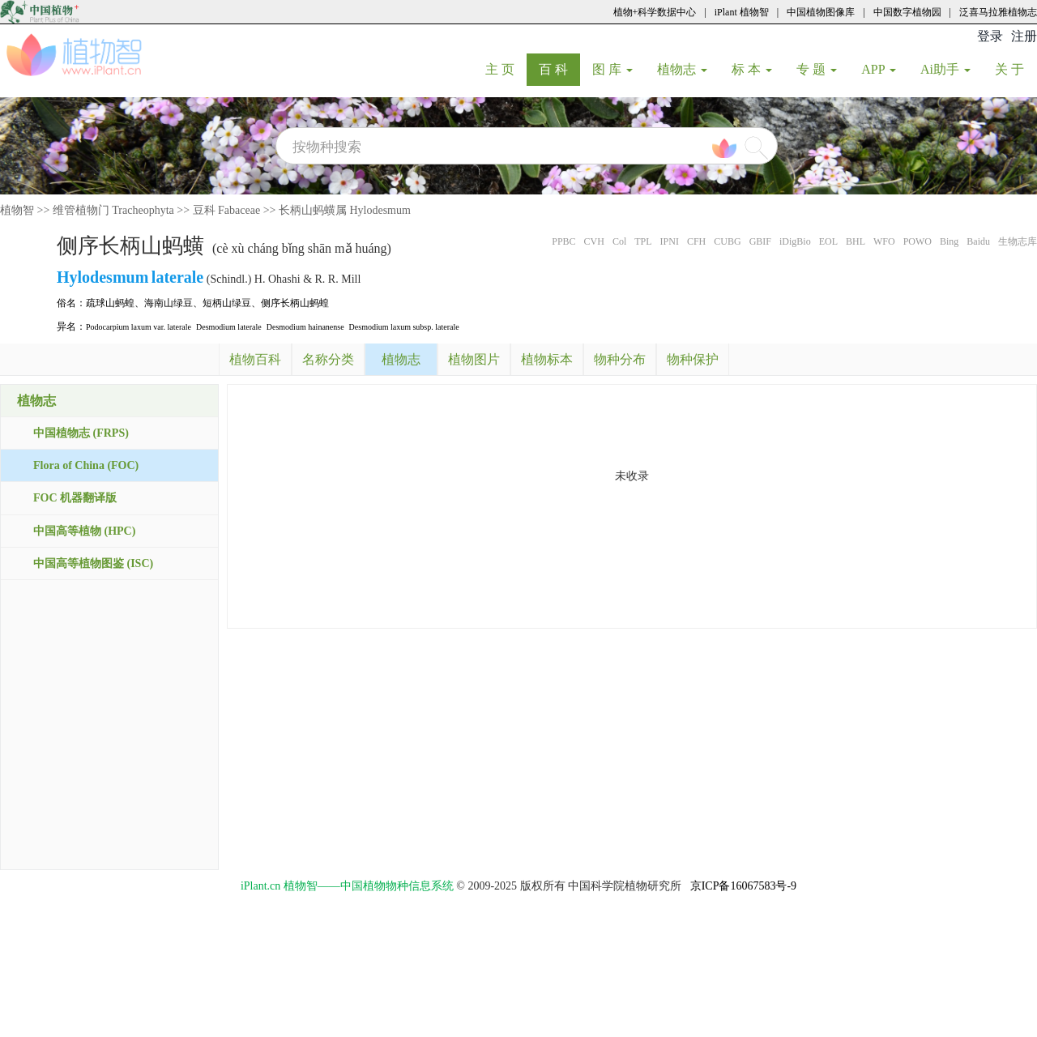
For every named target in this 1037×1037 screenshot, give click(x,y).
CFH (696, 241)
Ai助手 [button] (945, 69)
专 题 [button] (816, 69)
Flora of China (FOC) (86, 465)
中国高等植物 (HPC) (84, 531)
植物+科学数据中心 (655, 12)
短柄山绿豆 (227, 303)
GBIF (760, 241)
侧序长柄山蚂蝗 (295, 303)
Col (619, 241)
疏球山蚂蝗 (110, 303)
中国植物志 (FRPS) (81, 433)
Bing (949, 241)
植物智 (17, 210)
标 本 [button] (752, 69)
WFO (884, 241)
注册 (1024, 36)
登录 (990, 36)
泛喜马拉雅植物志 (998, 12)
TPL (642, 241)
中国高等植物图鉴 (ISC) (93, 563)
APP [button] (878, 69)
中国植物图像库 (821, 12)
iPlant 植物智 (742, 12)
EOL (828, 241)
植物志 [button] (682, 69)
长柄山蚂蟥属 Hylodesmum (345, 210)
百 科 (559, 69)
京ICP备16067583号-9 (743, 886)
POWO (917, 241)
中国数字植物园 (907, 12)
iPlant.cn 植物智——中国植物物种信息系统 (347, 886)
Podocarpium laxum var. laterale (138, 326)
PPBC (563, 241)
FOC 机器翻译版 (75, 498)
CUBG (727, 241)
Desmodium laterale (229, 326)
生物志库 (1017, 241)
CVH (594, 241)
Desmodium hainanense (305, 326)
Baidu (978, 241)
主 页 (506, 69)
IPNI (669, 241)
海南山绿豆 (168, 303)
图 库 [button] (612, 69)
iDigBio (795, 241)
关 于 (1015, 69)
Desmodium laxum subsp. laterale (404, 326)
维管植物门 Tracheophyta (113, 210)
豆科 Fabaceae (227, 210)
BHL (855, 241)
